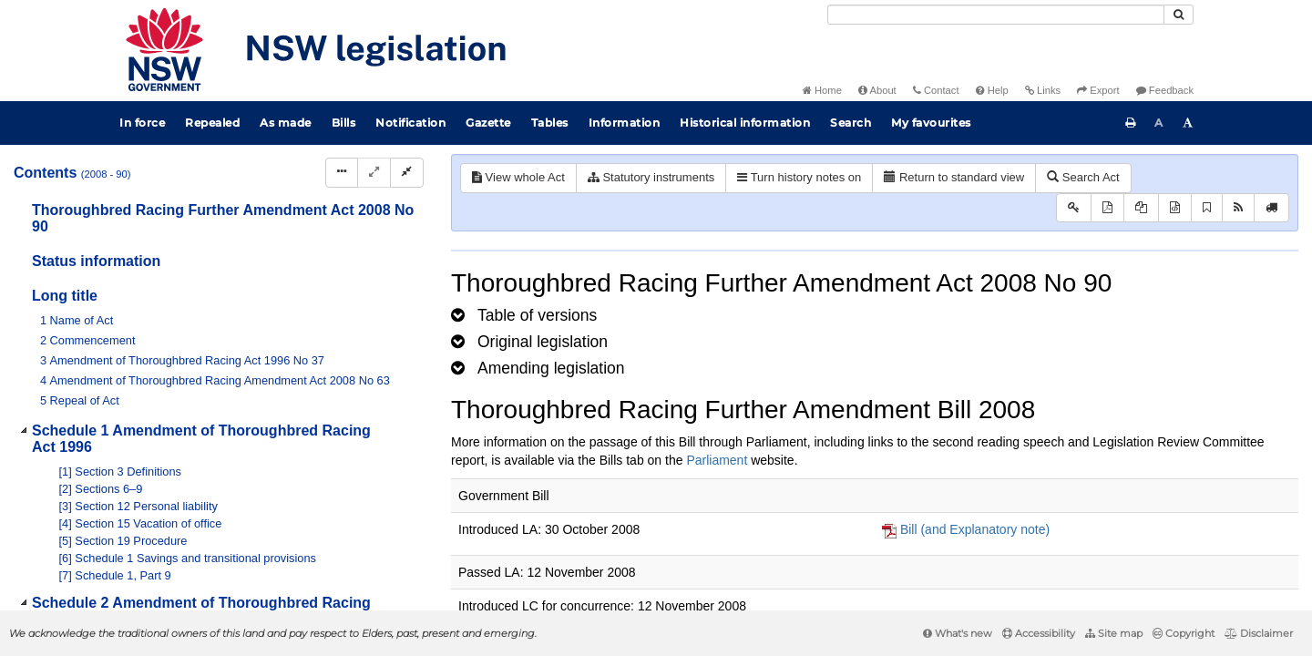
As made (286, 122)
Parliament (716, 460)
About (877, 90)
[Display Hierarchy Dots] (341, 173)
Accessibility (1038, 633)
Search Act (1083, 177)
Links (1043, 90)
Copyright (1184, 633)
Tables (550, 122)
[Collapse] (407, 173)
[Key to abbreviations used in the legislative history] (1074, 208)
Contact (936, 90)
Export (1098, 90)
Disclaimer (1259, 633)
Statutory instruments (651, 177)
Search (850, 122)
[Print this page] (1130, 123)
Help (992, 90)
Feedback (1165, 90)
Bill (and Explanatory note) (975, 529)
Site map (1114, 633)
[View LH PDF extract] (1141, 208)
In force (142, 122)
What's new (957, 633)
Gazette (488, 122)
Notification (410, 122)
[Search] (995, 15)
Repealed (212, 122)
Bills (344, 122)
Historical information (745, 122)
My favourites (931, 122)
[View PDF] (1107, 208)
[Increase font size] (1188, 123)
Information (625, 122)
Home (822, 90)
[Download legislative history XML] (1175, 208)
